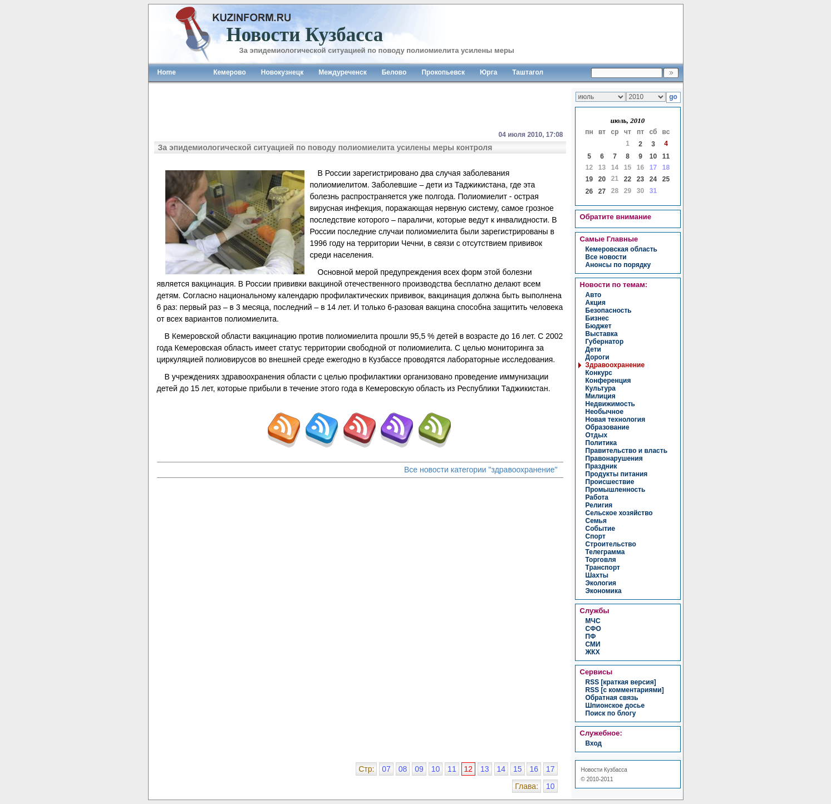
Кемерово (229, 72)
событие (601, 528)
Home (167, 72)
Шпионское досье (615, 705)
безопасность (609, 310)
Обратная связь (612, 698)
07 (386, 768)
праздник (601, 466)
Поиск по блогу (611, 713)
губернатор (605, 342)
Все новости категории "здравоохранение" (481, 469)
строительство (611, 544)
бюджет (599, 326)
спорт (596, 536)
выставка (602, 334)
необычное (605, 412)
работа (597, 497)
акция (596, 303)
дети (593, 349)
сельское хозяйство (619, 513)
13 (484, 768)
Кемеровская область (622, 249)
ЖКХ (593, 652)
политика (601, 443)
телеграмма (605, 552)
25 (666, 179)
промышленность (616, 490)
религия (599, 505)
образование (608, 427)
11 (666, 156)
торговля (601, 560)
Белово (394, 72)
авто (594, 295)
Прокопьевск (443, 72)
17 (550, 768)
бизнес (597, 318)
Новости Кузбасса (604, 770)
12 (468, 768)
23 (640, 179)
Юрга (488, 72)
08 (403, 768)
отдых (597, 435)
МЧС (593, 621)
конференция (608, 380)
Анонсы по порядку (618, 265)
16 (533, 768)
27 (602, 191)
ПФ (591, 636)
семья (596, 521)
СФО (593, 629)
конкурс (599, 373)
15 (517, 768)
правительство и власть (627, 451)
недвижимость (610, 404)
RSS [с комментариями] (625, 690)
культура (601, 388)
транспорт (603, 567)
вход (594, 743)
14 (501, 768)
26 (589, 191)
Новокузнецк (282, 72)
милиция (601, 396)
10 (653, 156)
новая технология (616, 419)
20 (602, 179)
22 (627, 179)
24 (653, 179)
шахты (597, 575)
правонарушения (614, 458)
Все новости (606, 257)
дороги (597, 357)
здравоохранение (615, 365)
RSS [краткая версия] (621, 682)
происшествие (610, 482)
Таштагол (527, 72)
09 (419, 768)
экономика (604, 591)
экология (601, 583)
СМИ (593, 644)
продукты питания (617, 474)
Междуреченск (342, 72)
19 (589, 179)
